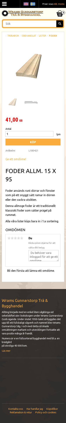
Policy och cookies (45, 412)
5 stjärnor (21, 238)
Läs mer (6, 350)
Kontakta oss (15, 408)
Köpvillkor (52, 408)
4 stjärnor (18, 238)
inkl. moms (59, 4)
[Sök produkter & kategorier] (33, 23)
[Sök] (59, 23)
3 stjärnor (15, 238)
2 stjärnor (12, 238)
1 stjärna (9, 238)
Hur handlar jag (34, 408)
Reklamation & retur (21, 412)
